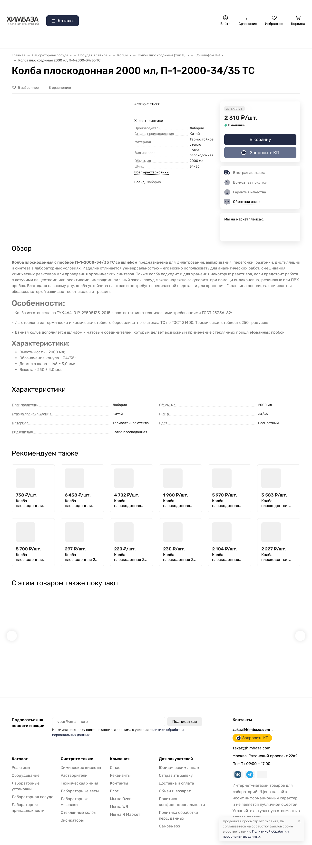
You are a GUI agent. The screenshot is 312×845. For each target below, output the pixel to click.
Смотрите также (77, 749)
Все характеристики (151, 172)
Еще (199, 6)
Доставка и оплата (93, 6)
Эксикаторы (72, 810)
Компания (119, 749)
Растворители (74, 766)
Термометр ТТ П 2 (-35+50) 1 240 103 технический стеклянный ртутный (154, 659)
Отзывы (183, 6)
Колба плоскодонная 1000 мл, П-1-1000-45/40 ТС (128, 503)
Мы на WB (119, 797)
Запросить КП (286, 6)
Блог (114, 781)
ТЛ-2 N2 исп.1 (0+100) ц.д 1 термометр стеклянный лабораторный (271, 659)
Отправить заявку (155, 6)
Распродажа (18, 39)
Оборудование (25, 766)
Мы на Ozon (121, 789)
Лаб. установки (105, 39)
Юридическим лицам (179, 758)
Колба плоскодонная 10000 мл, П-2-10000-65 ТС (79, 503)
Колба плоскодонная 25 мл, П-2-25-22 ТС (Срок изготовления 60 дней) (179, 557)
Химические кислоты (81, 758)
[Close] (299, 821)
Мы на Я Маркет (125, 805)
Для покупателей (176, 749)
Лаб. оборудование (60, 39)
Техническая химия (79, 773)
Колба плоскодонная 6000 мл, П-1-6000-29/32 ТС (30, 557)
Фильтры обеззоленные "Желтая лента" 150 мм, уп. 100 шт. (38, 659)
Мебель (269, 39)
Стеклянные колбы (78, 803)
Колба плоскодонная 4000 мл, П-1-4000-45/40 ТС (275, 503)
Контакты (63, 6)
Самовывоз (125, 6)
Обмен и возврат (175, 781)
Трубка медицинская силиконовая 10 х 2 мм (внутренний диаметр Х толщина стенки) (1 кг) (213, 659)
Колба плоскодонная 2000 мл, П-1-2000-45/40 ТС (177, 503)
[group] (81, 159)
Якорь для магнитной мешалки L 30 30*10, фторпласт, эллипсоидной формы (95, 659)
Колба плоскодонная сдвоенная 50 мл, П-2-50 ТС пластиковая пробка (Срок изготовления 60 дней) (277, 557)
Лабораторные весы (80, 781)
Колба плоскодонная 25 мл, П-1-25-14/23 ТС (81, 557)
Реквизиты (120, 766)
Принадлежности (148, 39)
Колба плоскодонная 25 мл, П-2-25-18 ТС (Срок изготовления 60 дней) (130, 557)
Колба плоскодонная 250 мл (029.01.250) (29, 503)
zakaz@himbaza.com (242, 6)
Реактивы (240, 39)
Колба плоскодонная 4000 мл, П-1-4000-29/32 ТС (226, 503)
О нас (40, 6)
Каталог (20, 749)
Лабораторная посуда (198, 39)
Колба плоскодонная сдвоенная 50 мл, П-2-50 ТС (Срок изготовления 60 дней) (228, 557)
